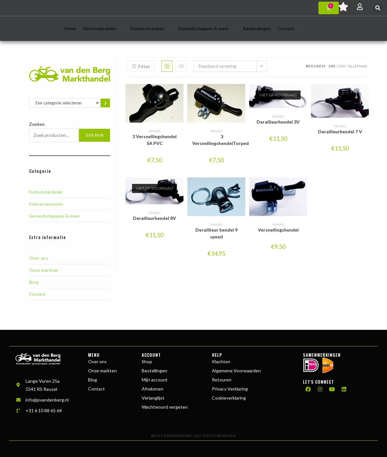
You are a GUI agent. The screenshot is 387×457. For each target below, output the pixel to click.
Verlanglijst (153, 398)
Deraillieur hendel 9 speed (216, 233)
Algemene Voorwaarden (236, 370)
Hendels (155, 130)
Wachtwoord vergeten (165, 407)
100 (331, 66)
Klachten (221, 361)
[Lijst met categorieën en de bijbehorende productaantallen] (64, 103)
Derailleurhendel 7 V (340, 131)
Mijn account (155, 379)
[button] (378, 8)
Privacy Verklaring (230, 388)
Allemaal (358, 66)
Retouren (221, 379)
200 (341, 66)
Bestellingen (154, 370)
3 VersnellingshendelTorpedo (222, 140)
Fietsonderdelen (46, 192)
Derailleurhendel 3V (278, 122)
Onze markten (43, 270)
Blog (33, 282)
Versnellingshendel (278, 230)
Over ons (38, 258)
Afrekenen (152, 388)
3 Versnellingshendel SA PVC (154, 140)
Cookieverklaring (229, 398)
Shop (147, 361)
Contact (37, 294)
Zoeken (37, 124)
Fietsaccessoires (46, 204)
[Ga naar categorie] (105, 103)
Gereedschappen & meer (54, 216)
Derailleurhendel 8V (154, 218)
